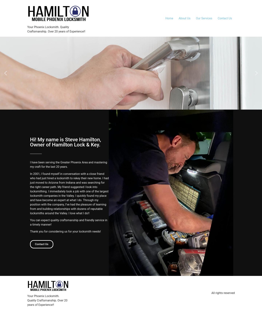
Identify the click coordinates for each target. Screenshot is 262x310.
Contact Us (225, 18)
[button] (6, 73)
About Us (184, 18)
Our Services (204, 18)
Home (169, 18)
